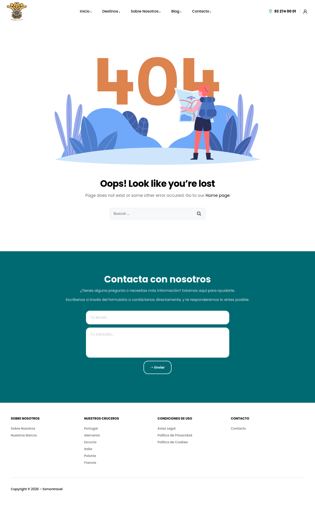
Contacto (200, 11)
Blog (175, 11)
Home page (218, 195)
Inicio (85, 11)
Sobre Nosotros (145, 11)
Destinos (110, 11)
